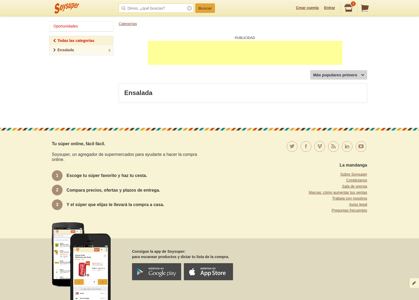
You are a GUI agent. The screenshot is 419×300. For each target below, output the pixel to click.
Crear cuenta (307, 8)
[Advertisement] (245, 53)
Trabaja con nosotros (349, 198)
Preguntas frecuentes (349, 210)
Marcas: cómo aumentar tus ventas (338, 192)
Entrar (329, 8)
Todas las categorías (73, 41)
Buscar (205, 8)
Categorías (128, 24)
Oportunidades (65, 26)
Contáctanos (356, 180)
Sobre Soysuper (353, 174)
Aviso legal (358, 204)
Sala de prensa (354, 186)
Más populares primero (338, 75)
